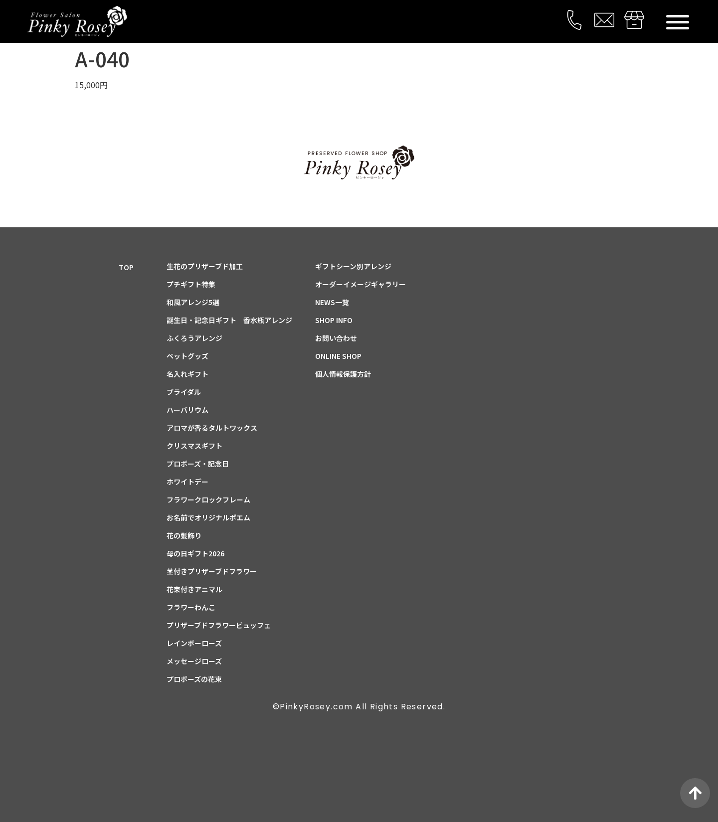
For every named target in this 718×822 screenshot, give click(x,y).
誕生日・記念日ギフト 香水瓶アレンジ (229, 320)
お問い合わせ (336, 338)
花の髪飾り (184, 535)
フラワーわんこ (191, 607)
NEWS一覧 (332, 302)
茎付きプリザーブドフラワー (212, 571)
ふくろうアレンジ (194, 338)
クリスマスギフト (194, 446)
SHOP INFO (334, 320)
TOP (126, 267)
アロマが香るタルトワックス (212, 428)
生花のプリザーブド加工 (205, 266)
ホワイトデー (187, 482)
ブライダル (184, 392)
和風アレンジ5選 (193, 302)
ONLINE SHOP (338, 356)
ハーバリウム (187, 410)
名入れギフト (187, 374)
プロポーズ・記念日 (198, 464)
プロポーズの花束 (194, 679)
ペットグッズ (187, 356)
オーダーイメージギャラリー (360, 284)
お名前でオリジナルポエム (208, 517)
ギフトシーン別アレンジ (353, 266)
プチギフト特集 (191, 284)
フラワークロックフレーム (208, 499)
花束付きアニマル (194, 589)
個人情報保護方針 (343, 374)
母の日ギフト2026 (195, 553)
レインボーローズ (194, 643)
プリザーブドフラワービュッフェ (219, 625)
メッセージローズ (194, 661)
